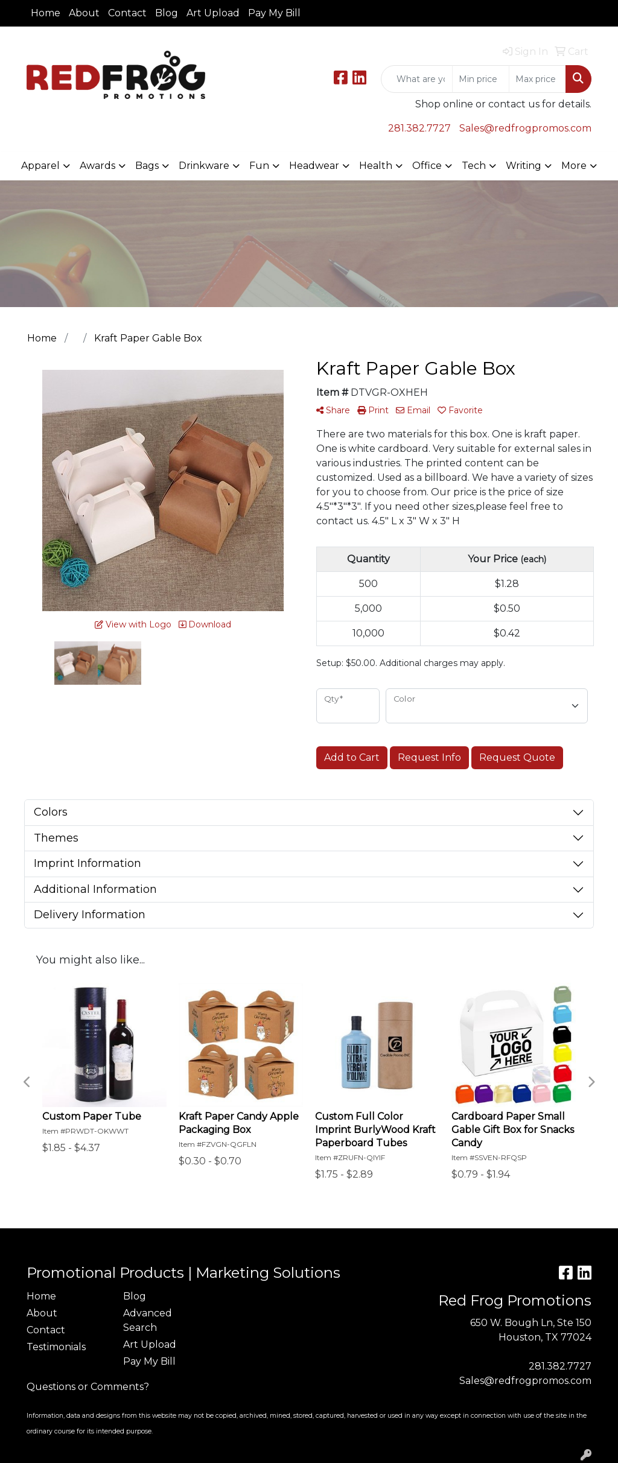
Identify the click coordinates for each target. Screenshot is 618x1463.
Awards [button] (97, 165)
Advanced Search (147, 1320)
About (84, 13)
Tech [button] (474, 165)
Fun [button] (259, 165)
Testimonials (56, 1347)
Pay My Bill (274, 13)
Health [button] (375, 165)
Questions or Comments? (88, 1386)
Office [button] (427, 165)
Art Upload (213, 13)
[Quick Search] (417, 79)
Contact (127, 13)
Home (45, 13)
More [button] (574, 165)
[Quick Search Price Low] (480, 79)
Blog (166, 13)
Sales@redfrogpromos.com (525, 128)
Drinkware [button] (204, 165)
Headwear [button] (314, 165)
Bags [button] (147, 165)
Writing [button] (523, 165)
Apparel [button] (40, 165)
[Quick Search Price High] (537, 79)
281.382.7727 (419, 128)
